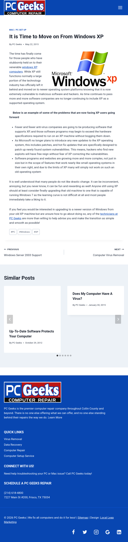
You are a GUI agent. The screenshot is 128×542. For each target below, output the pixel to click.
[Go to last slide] (10, 319)
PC (13, 231)
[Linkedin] (119, 532)
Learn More (55, 417)
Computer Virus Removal (95, 252)
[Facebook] (73, 532)
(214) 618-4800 (13, 492)
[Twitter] (85, 532)
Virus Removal (13, 439)
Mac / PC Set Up (17, 30)
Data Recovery (13, 444)
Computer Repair (14, 450)
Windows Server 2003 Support (32, 252)
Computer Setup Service (19, 456)
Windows (24, 231)
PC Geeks (17, 44)
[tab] (57, 355)
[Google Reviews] (108, 532)
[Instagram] (96, 532)
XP (36, 231)
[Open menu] (120, 7)
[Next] (118, 319)
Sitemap (83, 517)
